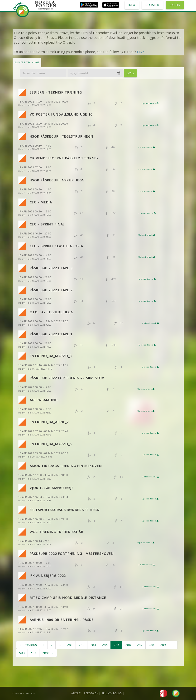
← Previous (28, 644)
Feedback (91, 693)
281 (70, 644)
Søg (130, 73)
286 (128, 644)
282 (81, 644)
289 (163, 644)
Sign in (175, 5)
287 (140, 644)
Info (132, 5)
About (76, 693)
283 (93, 644)
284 (105, 644)
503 (22, 653)
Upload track (150, 103)
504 (33, 653)
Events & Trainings (26, 62)
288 (151, 644)
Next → (48, 653)
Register (152, 5)
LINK (140, 51)
